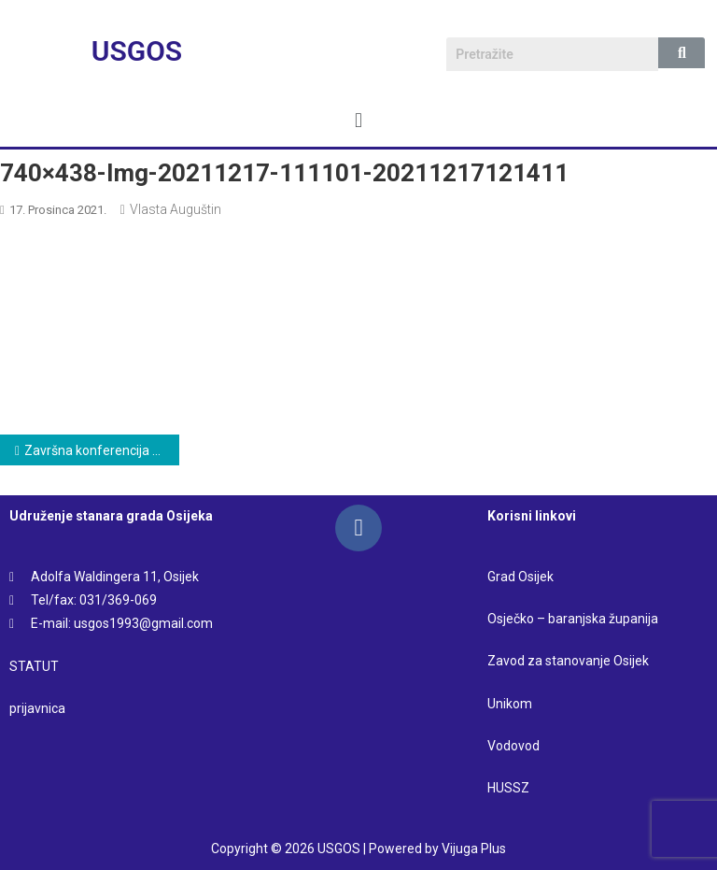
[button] (358, 120)
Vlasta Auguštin (175, 209)
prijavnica (37, 708)
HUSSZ (508, 787)
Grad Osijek (520, 576)
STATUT (34, 666)
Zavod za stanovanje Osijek (568, 660)
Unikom (509, 703)
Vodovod (514, 745)
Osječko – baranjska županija (572, 618)
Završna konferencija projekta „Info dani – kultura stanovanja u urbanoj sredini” (101, 450)
